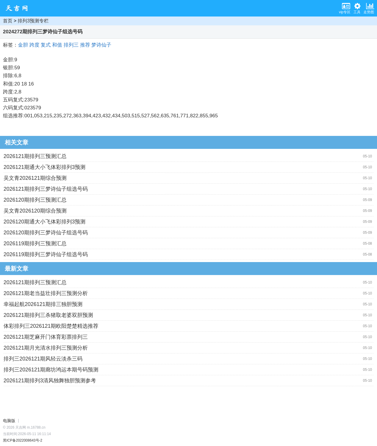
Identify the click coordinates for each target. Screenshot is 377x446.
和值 (57, 45)
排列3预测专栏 (33, 20)
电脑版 (9, 420)
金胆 (23, 45)
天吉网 (18, 8)
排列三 (71, 45)
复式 (46, 45)
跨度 (34, 45)
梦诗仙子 (101, 45)
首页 (7, 20)
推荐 (85, 45)
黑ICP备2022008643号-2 (22, 440)
